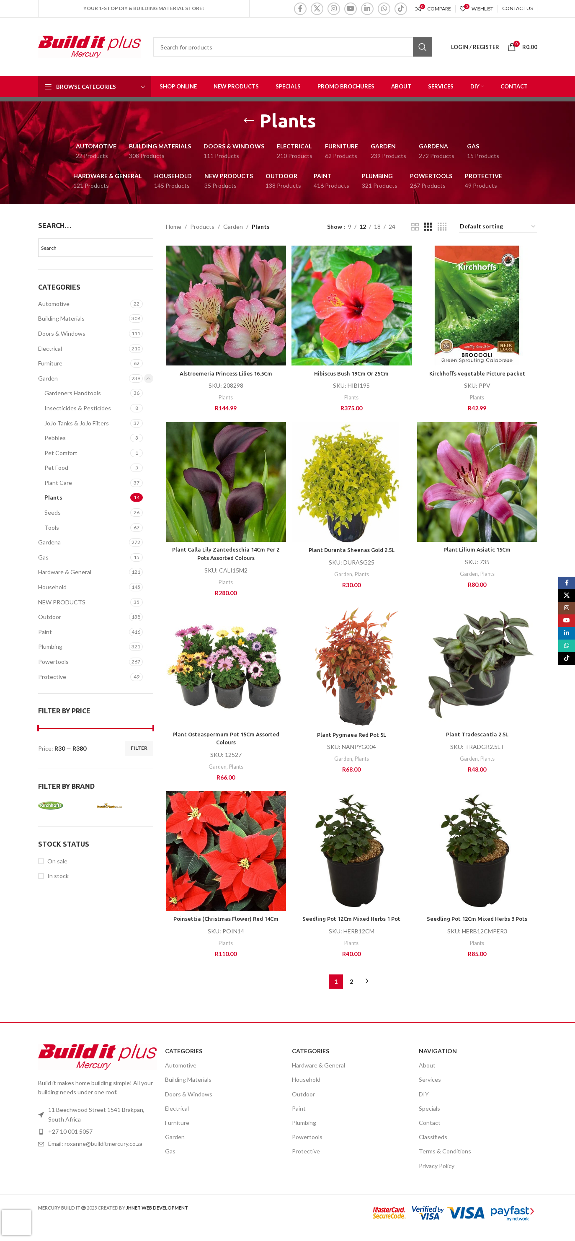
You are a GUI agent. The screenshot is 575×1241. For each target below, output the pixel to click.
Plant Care (58, 482)
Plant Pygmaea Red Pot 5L (351, 734)
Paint (45, 631)
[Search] (292, 47)
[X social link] (317, 9)
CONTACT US (517, 8)
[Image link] (97, 1065)
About (427, 1074)
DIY (424, 1102)
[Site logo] (89, 46)
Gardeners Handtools (72, 392)
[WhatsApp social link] (384, 9)
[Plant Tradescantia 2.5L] (478, 667)
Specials (429, 1117)
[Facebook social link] (300, 9)
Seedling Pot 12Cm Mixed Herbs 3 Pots (478, 919)
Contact (430, 1131)
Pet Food (56, 467)
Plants (53, 497)
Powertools (53, 661)
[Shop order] (498, 227)
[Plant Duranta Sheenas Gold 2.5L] (351, 482)
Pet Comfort (60, 452)
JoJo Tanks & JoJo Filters (76, 423)
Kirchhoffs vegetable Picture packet (477, 371)
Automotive (54, 303)
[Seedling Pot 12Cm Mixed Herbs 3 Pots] (478, 853)
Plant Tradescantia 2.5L (478, 734)
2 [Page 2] (351, 990)
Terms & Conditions (445, 1160)
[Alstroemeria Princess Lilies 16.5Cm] (225, 305)
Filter (139, 748)
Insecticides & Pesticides (77, 408)
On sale (57, 861)
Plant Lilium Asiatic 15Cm (478, 548)
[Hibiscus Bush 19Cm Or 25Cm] (351, 305)
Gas (43, 557)
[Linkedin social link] (367, 9)
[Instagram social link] (333, 9)
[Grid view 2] (415, 227)
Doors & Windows (61, 333)
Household (52, 587)
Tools (51, 527)
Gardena (49, 542)
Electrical (50, 348)
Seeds (52, 512)
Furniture (50, 363)
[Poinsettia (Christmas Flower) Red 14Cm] (225, 853)
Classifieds (433, 1146)
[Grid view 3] (428, 227)
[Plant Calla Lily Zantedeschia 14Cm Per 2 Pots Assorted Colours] (225, 482)
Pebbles (55, 437)
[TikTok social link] (401, 9)
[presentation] (16, 1222)
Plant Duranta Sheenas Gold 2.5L (351, 549)
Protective (52, 676)
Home (173, 226)
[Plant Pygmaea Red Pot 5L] (351, 667)
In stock (58, 875)
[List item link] (97, 1153)
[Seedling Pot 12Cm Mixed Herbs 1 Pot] (351, 853)
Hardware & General (64, 571)
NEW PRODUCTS (61, 602)
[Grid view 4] (442, 227)
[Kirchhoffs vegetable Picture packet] (478, 305)
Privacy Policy (436, 1174)
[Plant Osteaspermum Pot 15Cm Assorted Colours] (225, 667)
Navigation (438, 1060)
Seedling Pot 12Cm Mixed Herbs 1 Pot (351, 920)
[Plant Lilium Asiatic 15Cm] (478, 482)
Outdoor (49, 616)
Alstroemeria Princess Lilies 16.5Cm (224, 371)
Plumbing (50, 646)
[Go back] (248, 120)
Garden (48, 378)
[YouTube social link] (350, 9)
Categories (183, 1060)
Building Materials (61, 318)
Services (430, 1088)
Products (202, 226)
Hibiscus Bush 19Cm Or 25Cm (351, 371)
